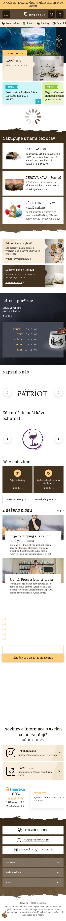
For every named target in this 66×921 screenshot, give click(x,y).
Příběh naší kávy (37, 53)
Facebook (22, 849)
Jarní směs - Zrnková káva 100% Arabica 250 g (21, 94)
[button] (11, 23)
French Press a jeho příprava (31, 579)
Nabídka (16, 488)
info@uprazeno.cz (33, 840)
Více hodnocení (14, 806)
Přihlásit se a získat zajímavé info (33, 658)
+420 (33, 830)
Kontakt (6, 316)
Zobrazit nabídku (14, 53)
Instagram (43, 849)
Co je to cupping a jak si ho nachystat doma (30, 538)
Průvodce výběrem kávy (17, 258)
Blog (59, 510)
